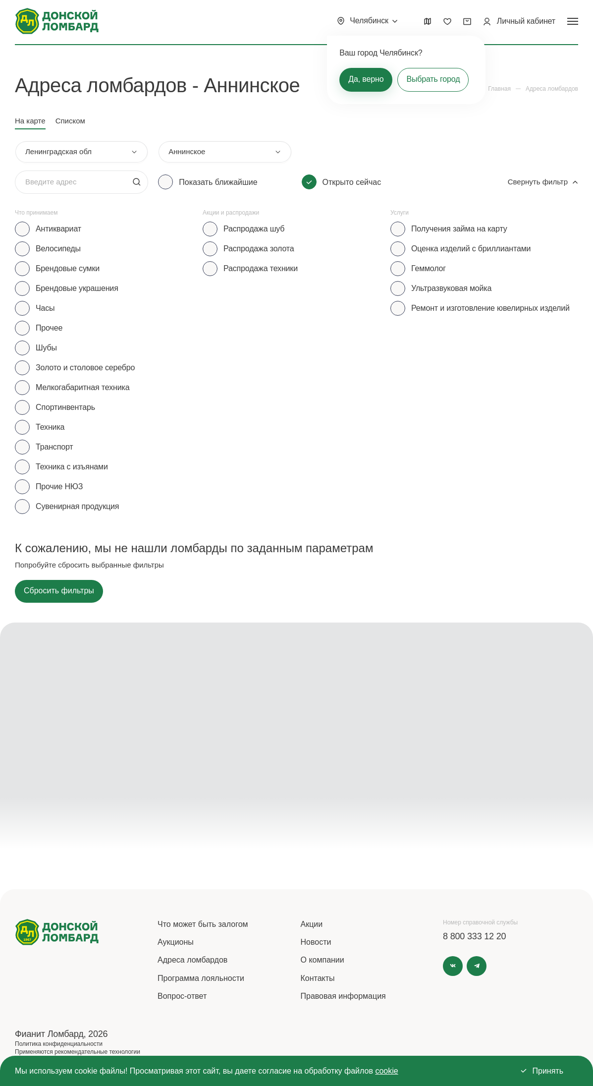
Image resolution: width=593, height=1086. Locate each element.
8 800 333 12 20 (474, 936)
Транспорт (54, 447)
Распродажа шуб (253, 229)
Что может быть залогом (203, 924)
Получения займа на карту (459, 229)
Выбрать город (433, 79)
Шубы (46, 347)
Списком (70, 120)
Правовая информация (343, 996)
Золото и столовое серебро (85, 367)
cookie (386, 1071)
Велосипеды (58, 248)
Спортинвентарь (65, 407)
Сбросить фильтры (59, 590)
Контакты (318, 978)
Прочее (49, 328)
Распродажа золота (258, 248)
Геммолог (428, 268)
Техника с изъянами (72, 466)
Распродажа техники (260, 268)
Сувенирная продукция (77, 506)
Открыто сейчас (352, 182)
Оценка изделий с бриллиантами (471, 248)
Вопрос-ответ (182, 996)
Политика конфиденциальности (59, 1043)
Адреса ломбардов (192, 960)
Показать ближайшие (218, 182)
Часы (45, 308)
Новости (316, 942)
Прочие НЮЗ (59, 486)
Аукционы (176, 942)
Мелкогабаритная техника (82, 387)
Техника (50, 427)
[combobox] (81, 152)
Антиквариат (58, 229)
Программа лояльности (201, 978)
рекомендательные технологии (97, 1051)
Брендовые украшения (77, 288)
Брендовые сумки (68, 268)
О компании (322, 960)
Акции (312, 924)
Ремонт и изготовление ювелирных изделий (490, 308)
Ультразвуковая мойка (451, 288)
